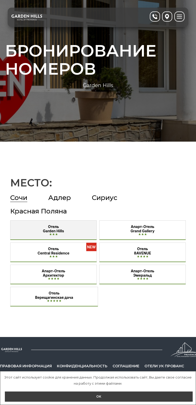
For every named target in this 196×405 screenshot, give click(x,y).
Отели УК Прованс (164, 366)
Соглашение (126, 366)
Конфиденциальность (82, 366)
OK (98, 396)
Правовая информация (26, 366)
